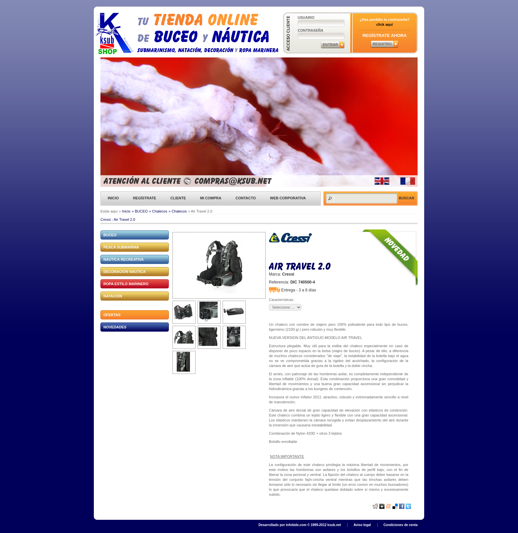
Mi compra (210, 198)
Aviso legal (362, 525)
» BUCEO (140, 211)
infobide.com (296, 525)
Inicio (113, 198)
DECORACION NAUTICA (124, 272)
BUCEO (110, 235)
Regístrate (144, 198)
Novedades (115, 327)
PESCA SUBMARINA (121, 247)
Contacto (246, 198)
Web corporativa (288, 198)
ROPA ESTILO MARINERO (125, 284)
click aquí (384, 24)
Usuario (306, 17)
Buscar (406, 198)
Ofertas (112, 315)
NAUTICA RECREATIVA (123, 259)
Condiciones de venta (401, 525)
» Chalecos (158, 211)
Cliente (178, 198)
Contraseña (310, 30)
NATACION (112, 296)
